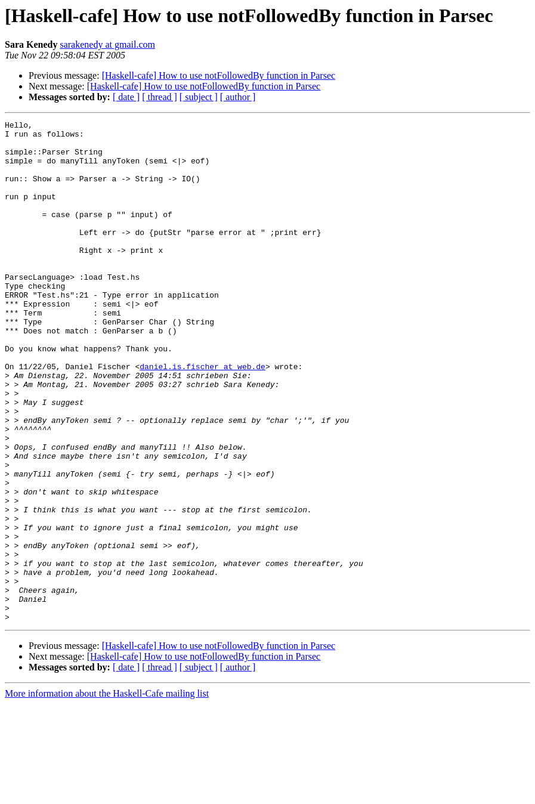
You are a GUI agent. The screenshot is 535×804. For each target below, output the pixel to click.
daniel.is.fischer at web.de (202, 416)
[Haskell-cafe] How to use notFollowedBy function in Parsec (218, 75)
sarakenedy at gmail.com (107, 44)
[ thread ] (159, 97)
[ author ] (238, 97)
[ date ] (126, 97)
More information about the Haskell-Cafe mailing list (107, 793)
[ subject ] (199, 97)
